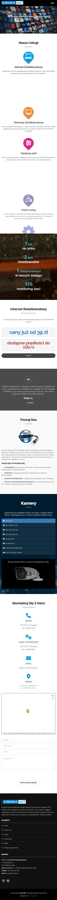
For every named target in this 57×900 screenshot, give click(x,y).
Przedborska (8, 539)
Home (6, 826)
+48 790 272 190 (26, 646)
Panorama (8, 521)
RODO (6, 843)
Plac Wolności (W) (10, 530)
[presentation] (17, 775)
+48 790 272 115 (26, 625)
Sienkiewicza (8, 543)
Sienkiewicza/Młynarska (12, 548)
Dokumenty (8, 839)
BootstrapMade (32, 896)
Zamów (28, 356)
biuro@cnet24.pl (31, 668)
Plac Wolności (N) (10, 525)
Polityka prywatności (11, 848)
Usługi (6, 834)
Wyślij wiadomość (28, 783)
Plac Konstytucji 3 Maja (12, 552)
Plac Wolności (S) (10, 534)
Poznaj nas (8, 830)
